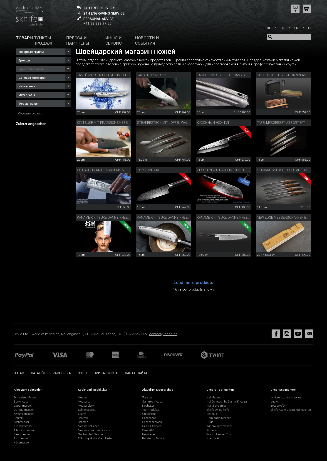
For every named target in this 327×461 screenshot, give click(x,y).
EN (296, 28)
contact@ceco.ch (163, 334)
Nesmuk (211, 413)
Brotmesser (21, 438)
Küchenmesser (23, 426)
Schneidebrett (87, 409)
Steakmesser (22, 434)
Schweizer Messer (25, 397)
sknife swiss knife (217, 409)
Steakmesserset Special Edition (285, 170)
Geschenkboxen (152, 422)
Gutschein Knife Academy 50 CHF (105, 170)
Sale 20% (148, 430)
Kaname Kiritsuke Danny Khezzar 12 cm (110, 217)
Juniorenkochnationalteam (287, 397)
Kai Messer (213, 397)
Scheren (83, 422)
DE (269, 28)
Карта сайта (136, 373)
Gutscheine (149, 413)
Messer (82, 397)
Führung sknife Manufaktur (95, 438)
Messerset (84, 401)
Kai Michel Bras (216, 405)
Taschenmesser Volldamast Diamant (229, 75)
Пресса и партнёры (77, 40)
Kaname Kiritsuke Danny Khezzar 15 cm (170, 217)
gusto (274, 401)
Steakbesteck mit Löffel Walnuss (167, 123)
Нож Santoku (149, 170)
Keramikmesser (24, 413)
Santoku (19, 418)
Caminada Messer (218, 418)
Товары (24, 38)
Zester (82, 413)
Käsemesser (22, 442)
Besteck (83, 418)
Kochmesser (21, 422)
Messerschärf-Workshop (94, 430)
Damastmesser (24, 409)
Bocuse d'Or (278, 405)
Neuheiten (148, 405)
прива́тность (106, 373)
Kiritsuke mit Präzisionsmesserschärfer (112, 123)
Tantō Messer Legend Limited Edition (108, 75)
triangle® (212, 438)
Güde (209, 422)
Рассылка (61, 373)
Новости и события (147, 40)
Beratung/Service (153, 438)
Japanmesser (23, 405)
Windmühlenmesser (219, 426)
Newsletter (149, 434)
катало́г (38, 373)
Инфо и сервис (113, 40)
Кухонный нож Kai (213, 123)
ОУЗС (82, 373)
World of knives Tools (219, 434)
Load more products (193, 282)
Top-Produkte (150, 409)
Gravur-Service (151, 426)
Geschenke (149, 418)
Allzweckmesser (24, 430)
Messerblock (86, 405)
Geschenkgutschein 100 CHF (221, 170)
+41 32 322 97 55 (97, 23)
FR (282, 28)
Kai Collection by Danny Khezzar (227, 401)
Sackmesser (22, 401)
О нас (19, 373)
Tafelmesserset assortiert (281, 123)
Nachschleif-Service (90, 434)
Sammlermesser (153, 401)
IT (309, 28)
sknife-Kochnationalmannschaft (290, 409)
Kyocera (211, 430)
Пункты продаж (42, 40)
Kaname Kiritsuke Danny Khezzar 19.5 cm (232, 217)
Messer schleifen (88, 426)
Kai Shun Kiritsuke (152, 75)
